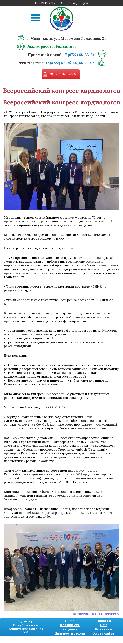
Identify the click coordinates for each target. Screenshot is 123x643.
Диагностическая (69, 633)
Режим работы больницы (51, 46)
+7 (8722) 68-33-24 (79, 55)
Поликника (70, 625)
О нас (70, 621)
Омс (103, 625)
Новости (103, 621)
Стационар (69, 629)
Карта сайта (103, 633)
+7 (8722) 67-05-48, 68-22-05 (70, 63)
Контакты (103, 629)
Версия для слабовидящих (64, 3)
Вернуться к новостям (99, 614)
